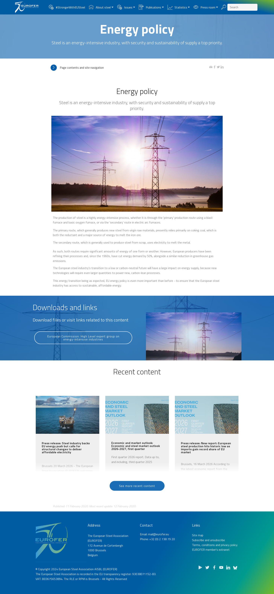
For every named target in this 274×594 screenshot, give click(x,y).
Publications (150, 7)
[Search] (242, 7)
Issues (124, 7)
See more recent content (137, 493)
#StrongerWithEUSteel (67, 7)
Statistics (177, 7)
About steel (100, 7)
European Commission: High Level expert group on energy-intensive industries (83, 348)
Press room (204, 7)
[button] (130, 68)
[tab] (130, 68)
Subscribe (198, 555)
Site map (197, 550)
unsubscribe (217, 555)
